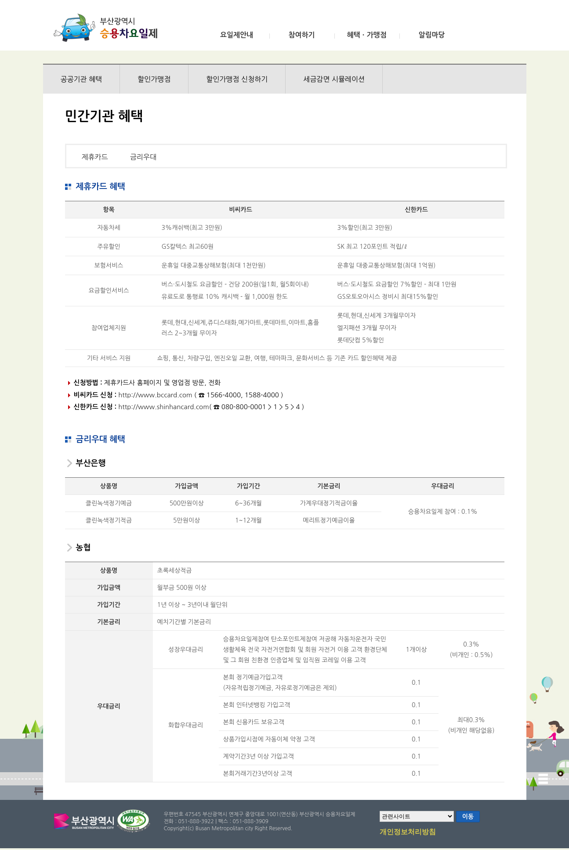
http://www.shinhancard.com (163, 406)
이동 (468, 817)
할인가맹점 (154, 79)
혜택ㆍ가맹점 (366, 35)
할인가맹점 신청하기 (237, 79)
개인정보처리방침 (408, 832)
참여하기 (301, 35)
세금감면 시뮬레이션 (334, 79)
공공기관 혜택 (81, 79)
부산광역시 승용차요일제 (108, 27)
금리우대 (143, 156)
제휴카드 (95, 156)
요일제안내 (236, 35)
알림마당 (431, 35)
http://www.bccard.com (155, 395)
